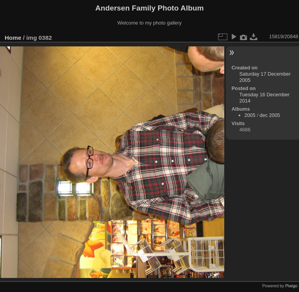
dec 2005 (270, 115)
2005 (249, 115)
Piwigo (291, 285)
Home (13, 37)
